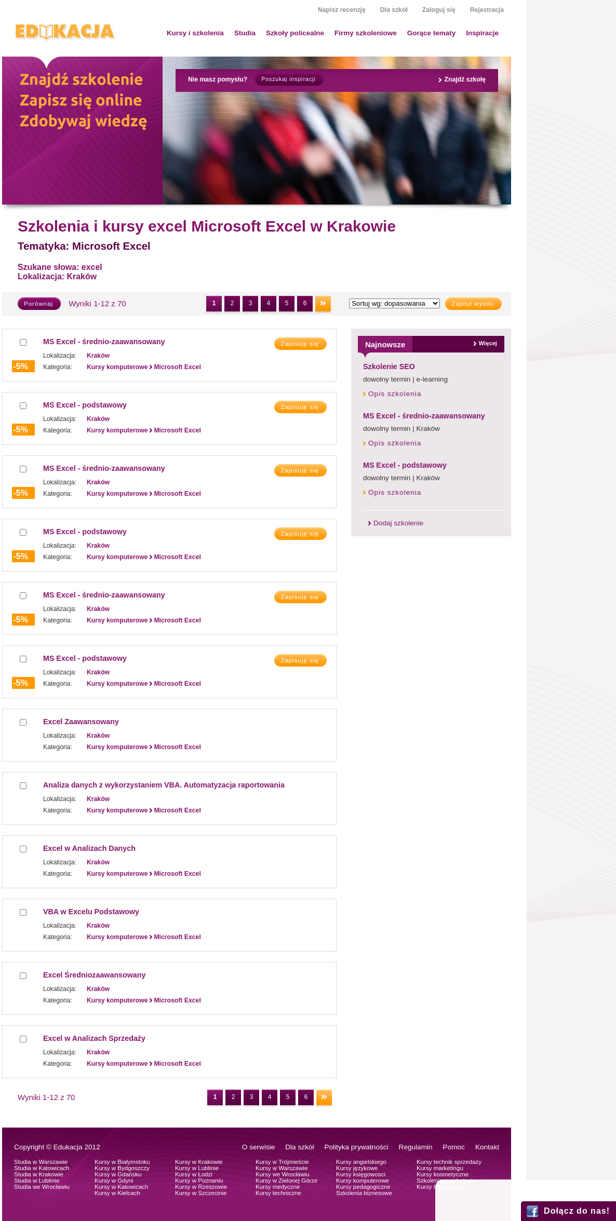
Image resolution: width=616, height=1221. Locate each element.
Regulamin (416, 1147)
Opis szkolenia (394, 394)
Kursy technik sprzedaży (449, 1162)
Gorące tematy (431, 33)
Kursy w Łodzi (193, 1174)
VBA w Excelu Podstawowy (91, 911)
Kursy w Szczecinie (200, 1193)
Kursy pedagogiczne (363, 1187)
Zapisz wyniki (472, 304)
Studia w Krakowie (38, 1174)
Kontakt (487, 1147)
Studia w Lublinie (36, 1180)
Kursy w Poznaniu (199, 1180)
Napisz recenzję (342, 9)
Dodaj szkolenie (398, 523)
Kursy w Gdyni (114, 1180)
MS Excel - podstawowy (405, 465)
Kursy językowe (357, 1168)
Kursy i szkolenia (195, 33)
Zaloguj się (439, 9)
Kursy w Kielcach (117, 1193)
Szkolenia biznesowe (364, 1193)
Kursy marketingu (440, 1168)
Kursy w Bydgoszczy (122, 1168)
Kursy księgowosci (360, 1174)
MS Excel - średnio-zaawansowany (424, 416)
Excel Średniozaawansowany (94, 975)
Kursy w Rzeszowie (201, 1187)
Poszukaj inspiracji (288, 79)
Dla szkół (394, 9)
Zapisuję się (299, 344)
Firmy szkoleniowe (365, 33)
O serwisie (258, 1147)
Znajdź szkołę (465, 79)
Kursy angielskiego (361, 1162)
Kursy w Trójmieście (282, 1162)
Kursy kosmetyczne (442, 1174)
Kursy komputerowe (362, 1180)
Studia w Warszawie (41, 1162)
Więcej (488, 343)
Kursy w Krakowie (199, 1162)
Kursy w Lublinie (197, 1168)
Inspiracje (482, 33)
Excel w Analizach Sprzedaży (94, 1038)
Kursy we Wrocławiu (283, 1174)
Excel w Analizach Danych (89, 848)
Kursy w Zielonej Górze (286, 1180)
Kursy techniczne (278, 1193)
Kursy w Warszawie (281, 1168)
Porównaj (38, 304)
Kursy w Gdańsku (118, 1174)
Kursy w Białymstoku (122, 1162)
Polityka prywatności (356, 1147)
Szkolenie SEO (389, 366)
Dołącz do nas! (577, 1210)
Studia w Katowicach (42, 1168)
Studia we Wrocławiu (42, 1187)
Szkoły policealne (295, 33)
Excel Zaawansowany (81, 721)
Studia (245, 33)
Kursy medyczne (278, 1187)
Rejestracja (487, 9)
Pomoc (454, 1147)
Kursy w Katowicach (121, 1187)
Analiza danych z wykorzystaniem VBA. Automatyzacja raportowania (164, 785)
